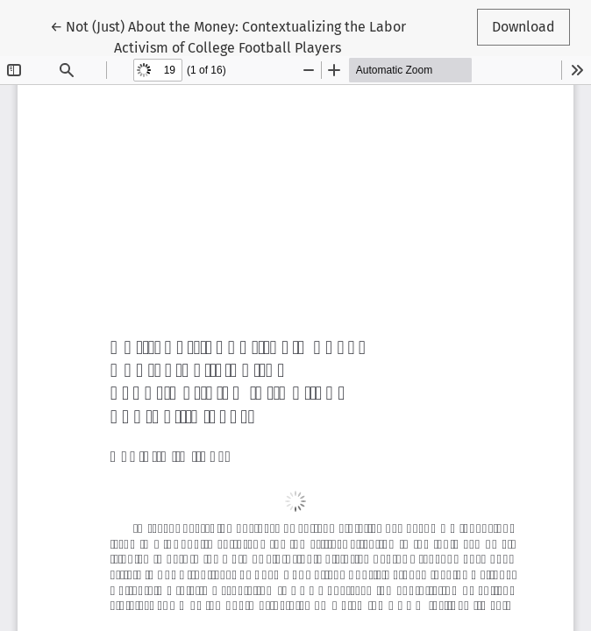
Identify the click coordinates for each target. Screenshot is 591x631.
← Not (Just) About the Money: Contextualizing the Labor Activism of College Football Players (228, 36)
